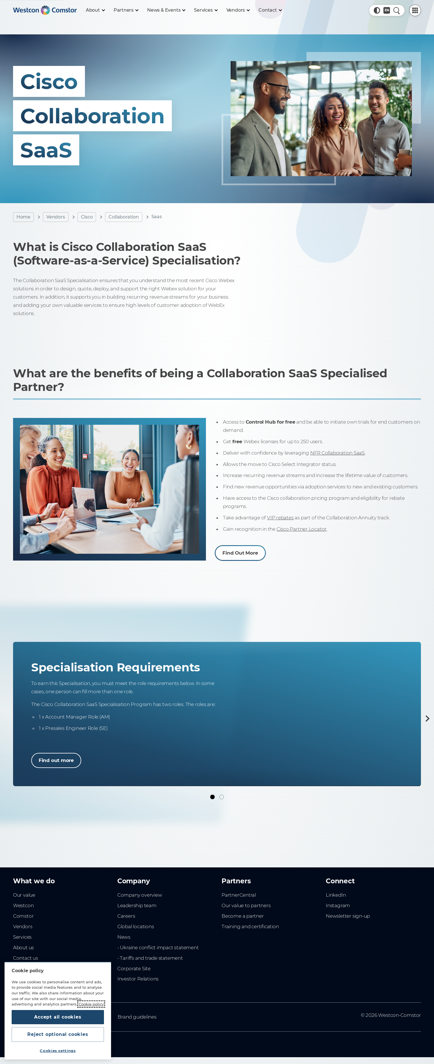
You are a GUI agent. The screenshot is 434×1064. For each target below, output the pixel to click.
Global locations (135, 926)
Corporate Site (134, 968)
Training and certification (250, 926)
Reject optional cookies (57, 1034)
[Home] (45, 10)
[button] (377, 10)
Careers (126, 916)
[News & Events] (166, 10)
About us (23, 947)
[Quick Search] (396, 10)
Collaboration (123, 217)
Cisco (87, 217)
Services (22, 937)
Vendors (55, 217)
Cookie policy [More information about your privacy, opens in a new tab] (91, 1004)
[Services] (205, 10)
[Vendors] (238, 10)
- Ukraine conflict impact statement (158, 947)
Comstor (23, 916)
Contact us (25, 958)
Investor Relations (137, 979)
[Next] (426, 718)
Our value (24, 895)
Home (23, 217)
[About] (95, 10)
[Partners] (126, 10)
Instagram (338, 905)
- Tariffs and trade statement (150, 958)
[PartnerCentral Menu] (415, 10)
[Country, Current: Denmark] (386, 10)
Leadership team (137, 905)
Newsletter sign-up (348, 916)
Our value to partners (246, 905)
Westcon (23, 905)
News (123, 937)
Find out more (56, 760)
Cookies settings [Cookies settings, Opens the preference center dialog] (58, 1050)
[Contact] (269, 10)
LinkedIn (336, 895)
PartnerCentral (239, 895)
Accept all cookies (57, 1017)
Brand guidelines (137, 1017)
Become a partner (243, 916)
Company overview (139, 895)
